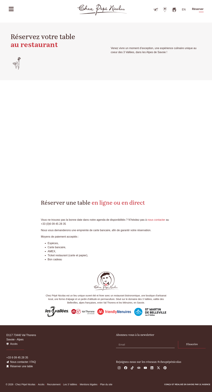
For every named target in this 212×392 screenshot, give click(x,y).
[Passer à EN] (183, 9)
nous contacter (156, 219)
